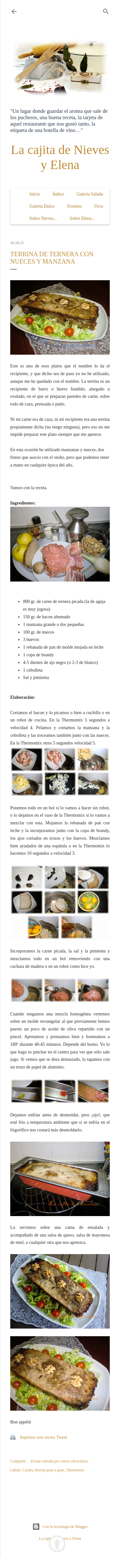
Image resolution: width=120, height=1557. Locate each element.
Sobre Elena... (82, 218)
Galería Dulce (41, 206)
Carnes (27, 1470)
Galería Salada (90, 194)
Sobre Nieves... (43, 218)
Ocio (98, 206)
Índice (58, 194)
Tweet (61, 1437)
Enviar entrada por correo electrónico (59, 1461)
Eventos (74, 206)
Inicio (34, 194)
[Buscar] (106, 10)
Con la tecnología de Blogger (60, 1526)
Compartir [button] (18, 1461)
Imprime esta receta (37, 1437)
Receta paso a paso (49, 1470)
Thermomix (75, 1470)
